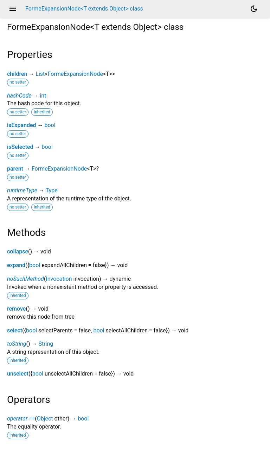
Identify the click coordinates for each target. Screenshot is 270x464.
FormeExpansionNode (75, 74)
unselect (17, 373)
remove (16, 308)
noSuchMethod (25, 279)
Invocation (59, 279)
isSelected (20, 147)
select (14, 330)
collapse (17, 251)
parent (15, 168)
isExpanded (21, 125)
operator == (21, 418)
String (45, 343)
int (43, 95)
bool (49, 125)
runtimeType (22, 190)
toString (16, 343)
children (17, 74)
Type (52, 190)
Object (45, 418)
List (40, 74)
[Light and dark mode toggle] (253, 8)
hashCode (19, 95)
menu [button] (12, 9)
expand (16, 265)
